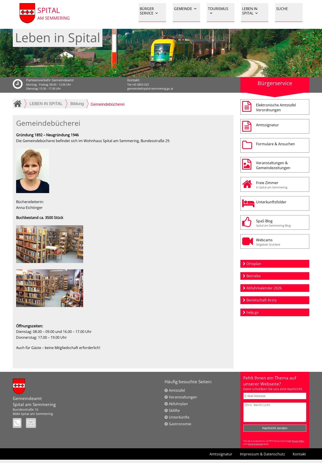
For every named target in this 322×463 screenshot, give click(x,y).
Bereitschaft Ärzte (261, 300)
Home (18, 103)
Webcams (281, 242)
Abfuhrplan (178, 403)
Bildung (77, 103)
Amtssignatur (267, 124)
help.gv (252, 312)
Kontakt (299, 457)
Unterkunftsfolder (271, 202)
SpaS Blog (281, 223)
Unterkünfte (179, 417)
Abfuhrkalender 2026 (264, 288)
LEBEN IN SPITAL (250, 11)
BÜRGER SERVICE (149, 11)
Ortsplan (253, 263)
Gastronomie (180, 423)
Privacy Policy (298, 444)
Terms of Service (255, 447)
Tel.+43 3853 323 (138, 84)
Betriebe (253, 276)
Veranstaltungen (183, 397)
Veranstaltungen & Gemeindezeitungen (273, 165)
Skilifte (174, 410)
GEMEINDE (185, 8)
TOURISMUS (218, 10)
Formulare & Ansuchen (275, 143)
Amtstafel (177, 390)
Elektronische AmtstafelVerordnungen (276, 107)
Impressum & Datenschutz (262, 457)
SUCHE (282, 8)
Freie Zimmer (281, 184)
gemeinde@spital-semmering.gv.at (150, 88)
